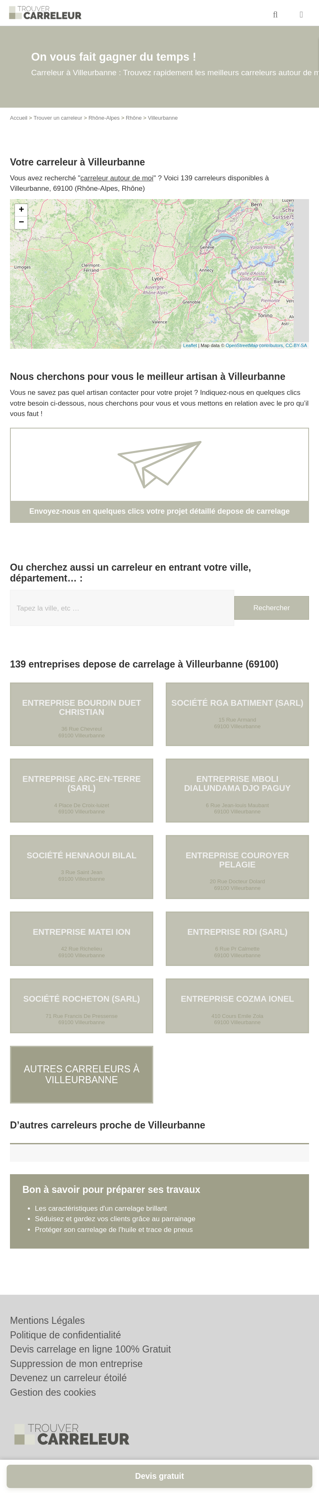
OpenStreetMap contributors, (255, 345)
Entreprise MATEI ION (81, 931)
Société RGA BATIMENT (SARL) (238, 702)
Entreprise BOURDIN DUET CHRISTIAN (81, 707)
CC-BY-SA (296, 345)
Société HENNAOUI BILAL (81, 855)
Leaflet (190, 345)
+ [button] (21, 210)
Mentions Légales (47, 1320)
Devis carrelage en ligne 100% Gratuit (90, 1349)
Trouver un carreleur (58, 118)
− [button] (21, 223)
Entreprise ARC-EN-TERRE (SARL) (81, 783)
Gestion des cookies (53, 1392)
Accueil (18, 118)
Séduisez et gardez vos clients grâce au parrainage (115, 1211)
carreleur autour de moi (117, 178)
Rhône (134, 118)
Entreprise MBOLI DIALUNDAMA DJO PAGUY (237, 783)
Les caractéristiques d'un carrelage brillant (101, 1201)
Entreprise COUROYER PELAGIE (237, 860)
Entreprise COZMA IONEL (237, 998)
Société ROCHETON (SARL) (81, 998)
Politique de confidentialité (65, 1335)
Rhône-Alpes (104, 118)
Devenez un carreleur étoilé (68, 1377)
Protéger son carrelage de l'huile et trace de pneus (114, 1222)
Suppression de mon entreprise (76, 1363)
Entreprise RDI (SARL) (237, 931)
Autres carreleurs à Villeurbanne (82, 1070)
